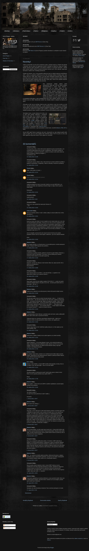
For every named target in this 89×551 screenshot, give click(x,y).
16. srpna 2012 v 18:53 (32, 473)
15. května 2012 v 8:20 (32, 199)
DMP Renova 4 (39, 41)
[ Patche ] (35, 31)
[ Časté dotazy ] (26, 31)
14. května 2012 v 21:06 (32, 156)
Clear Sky (5, 58)
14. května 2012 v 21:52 (32, 165)
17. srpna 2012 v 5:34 (32, 490)
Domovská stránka (45, 500)
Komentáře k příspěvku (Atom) (50, 505)
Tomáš (28, 168)
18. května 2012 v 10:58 (32, 276)
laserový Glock (42, 126)
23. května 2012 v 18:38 (32, 358)
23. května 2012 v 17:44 (32, 348)
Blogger (52, 547)
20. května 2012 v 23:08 (32, 293)
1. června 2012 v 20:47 (32, 398)
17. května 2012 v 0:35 (32, 248)
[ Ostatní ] (62, 31)
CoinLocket (29, 210)
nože (33, 125)
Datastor (29, 242)
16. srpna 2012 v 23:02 (32, 483)
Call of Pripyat (6, 56)
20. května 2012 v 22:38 (32, 286)
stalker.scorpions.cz (79, 538)
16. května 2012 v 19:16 (32, 239)
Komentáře (7, 528)
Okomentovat (28, 493)
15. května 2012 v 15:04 (32, 207)
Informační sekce (77, 54)
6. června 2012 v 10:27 (32, 450)
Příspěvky (7, 525)
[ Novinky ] (7, 31)
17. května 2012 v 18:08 (32, 267)
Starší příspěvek (62, 500)
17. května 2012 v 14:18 (32, 257)
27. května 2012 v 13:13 (32, 367)
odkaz (81, 67)
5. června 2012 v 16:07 (32, 424)
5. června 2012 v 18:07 (32, 435)
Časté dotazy (81, 55)
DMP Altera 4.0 (31, 50)
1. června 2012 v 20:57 (32, 405)
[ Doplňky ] (53, 31)
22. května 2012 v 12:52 (32, 337)
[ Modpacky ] (44, 31)
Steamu (49, 540)
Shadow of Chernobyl (8, 60)
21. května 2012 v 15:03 (32, 322)
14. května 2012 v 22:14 (32, 172)
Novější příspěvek (28, 500)
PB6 (62, 127)
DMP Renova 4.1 (41, 46)
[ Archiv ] (70, 31)
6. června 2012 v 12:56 (32, 460)
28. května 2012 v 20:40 (32, 387)
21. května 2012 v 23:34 (32, 330)
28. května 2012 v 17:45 (32, 378)
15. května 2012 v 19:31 (32, 216)
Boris (28, 361)
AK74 (65, 127)
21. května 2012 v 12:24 (32, 309)
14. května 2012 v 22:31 (32, 192)
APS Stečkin (26, 126)
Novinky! (27, 62)
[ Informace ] (16, 31)
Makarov (58, 127)
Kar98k (32, 120)
